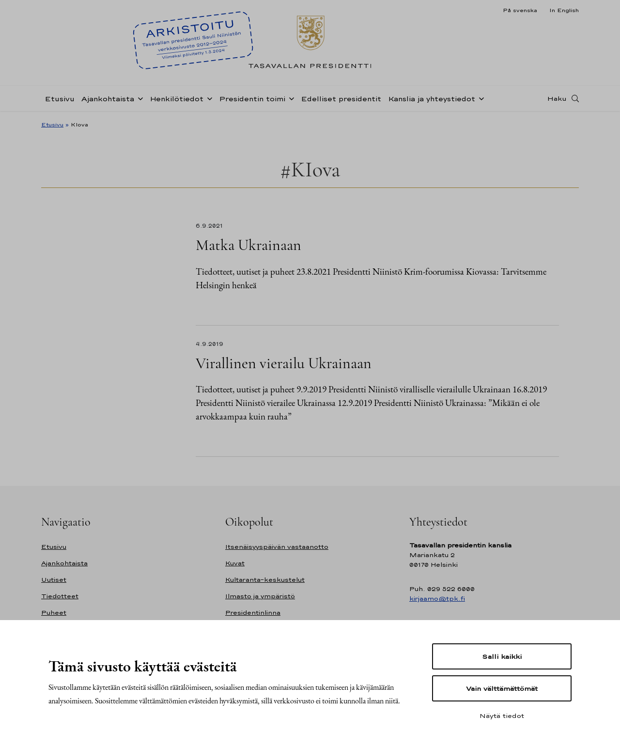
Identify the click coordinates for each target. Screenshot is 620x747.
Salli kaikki (502, 656)
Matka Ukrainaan (248, 244)
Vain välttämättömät (502, 688)
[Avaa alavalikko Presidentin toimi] (289, 98)
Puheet (53, 612)
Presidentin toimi (252, 98)
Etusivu (60, 98)
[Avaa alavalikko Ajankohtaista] (138, 98)
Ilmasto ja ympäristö (260, 596)
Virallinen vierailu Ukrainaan (284, 363)
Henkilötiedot (176, 98)
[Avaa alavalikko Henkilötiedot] (207, 98)
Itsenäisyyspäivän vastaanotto (276, 547)
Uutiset (53, 580)
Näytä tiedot (502, 715)
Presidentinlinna (252, 612)
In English (564, 10)
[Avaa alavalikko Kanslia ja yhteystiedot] (479, 98)
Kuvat (235, 563)
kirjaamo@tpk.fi (437, 598)
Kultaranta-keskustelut (265, 580)
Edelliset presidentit (341, 98)
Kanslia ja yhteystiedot (431, 98)
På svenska (520, 10)
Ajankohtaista (107, 98)
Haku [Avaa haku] (557, 98)
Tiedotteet (59, 596)
